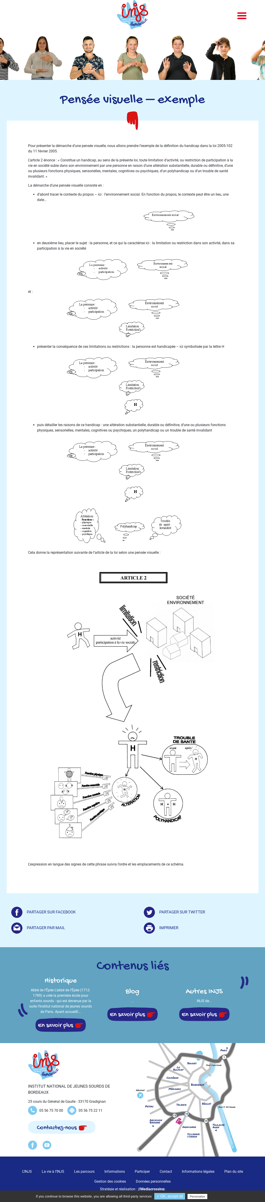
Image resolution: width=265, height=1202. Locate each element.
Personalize (197, 1196)
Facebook (32, 1145)
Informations (114, 1171)
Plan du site (233, 1171)
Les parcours (84, 1171)
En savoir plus (55, 1025)
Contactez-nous (57, 1128)
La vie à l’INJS (53, 1171)
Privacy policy (221, 1196)
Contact (166, 1171)
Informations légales (198, 1171)
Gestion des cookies (110, 1181)
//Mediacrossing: (151, 1189)
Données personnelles (153, 1181)
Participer (142, 1171)
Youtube (46, 1145)
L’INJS (27, 1171)
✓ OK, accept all (170, 1196)
